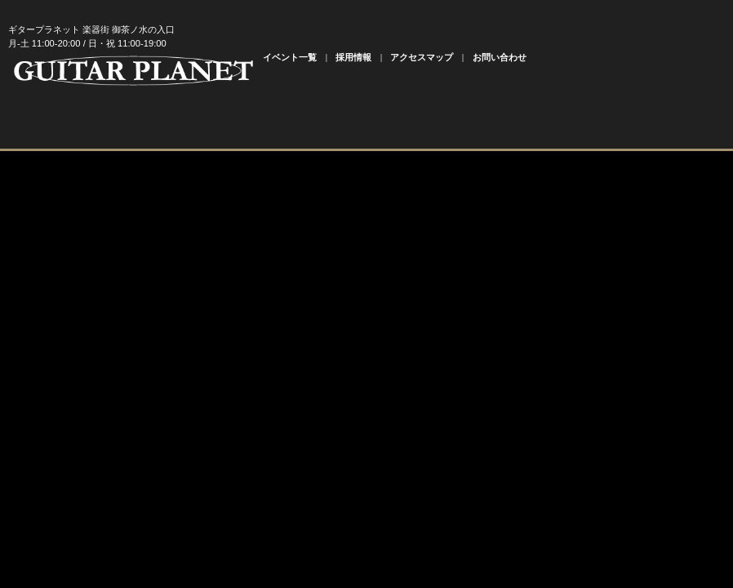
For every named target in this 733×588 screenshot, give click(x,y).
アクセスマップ (421, 57)
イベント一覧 (290, 57)
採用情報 (353, 57)
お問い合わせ (499, 57)
